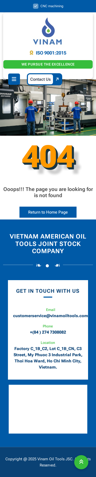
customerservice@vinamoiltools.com (50, 315)
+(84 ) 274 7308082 (48, 332)
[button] (14, 79)
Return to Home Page (43, 211)
